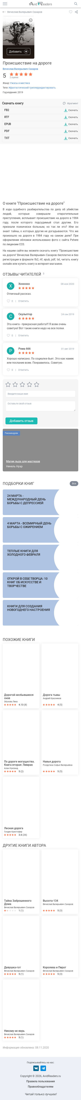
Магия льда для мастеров (23, 461)
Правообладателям (40, 1086)
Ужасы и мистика (20, 83)
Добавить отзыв (21, 421)
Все (74, 483)
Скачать (73, 110)
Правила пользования (40, 1081)
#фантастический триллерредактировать (32, 87)
